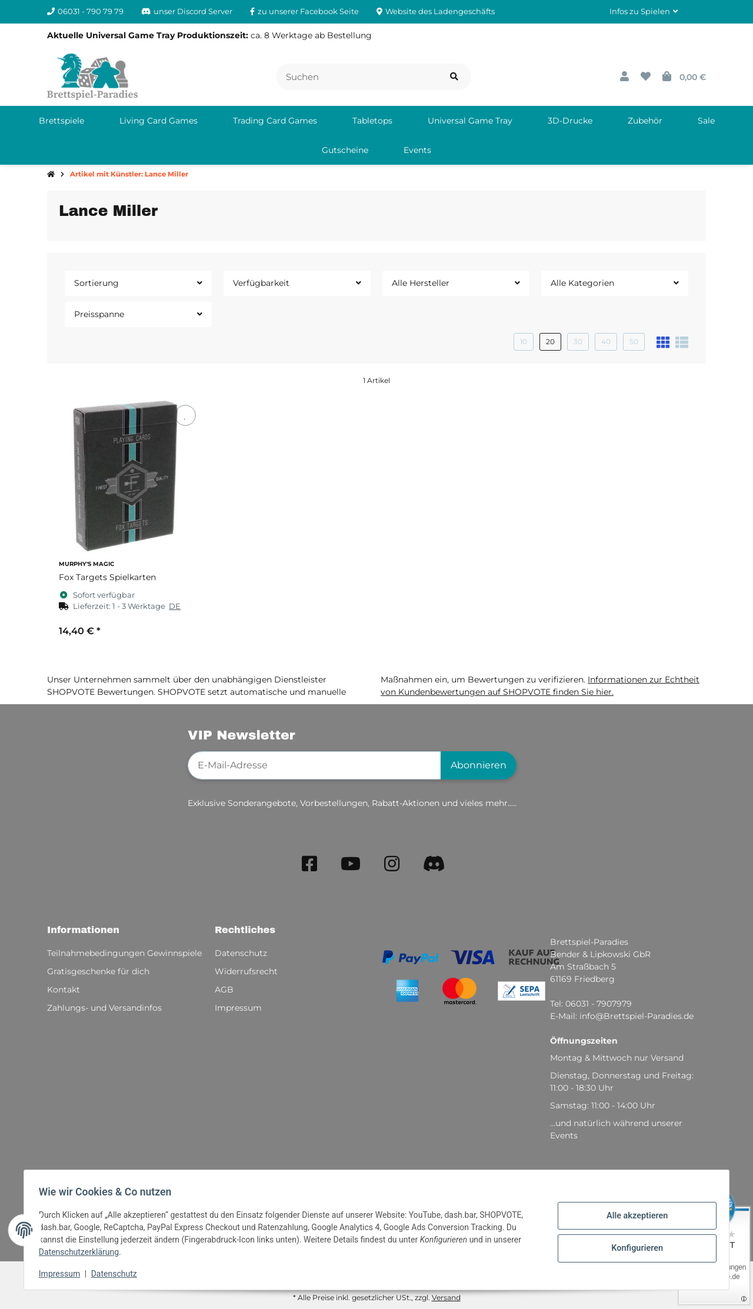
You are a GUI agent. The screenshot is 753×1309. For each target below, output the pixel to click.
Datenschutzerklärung (83, 1252)
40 (606, 341)
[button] (643, 12)
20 (550, 341)
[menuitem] (61, 120)
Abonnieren (479, 765)
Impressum (63, 1273)
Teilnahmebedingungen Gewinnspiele (124, 953)
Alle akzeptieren (632, 1216)
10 (523, 341)
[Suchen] (357, 77)
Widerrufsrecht (246, 971)
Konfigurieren (633, 1247)
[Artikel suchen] (454, 77)
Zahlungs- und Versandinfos (104, 1007)
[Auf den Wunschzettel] (185, 415)
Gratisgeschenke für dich (98, 971)
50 (633, 341)
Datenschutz (118, 1273)
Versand (446, 1297)
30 (578, 341)
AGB (224, 989)
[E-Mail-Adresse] (314, 765)
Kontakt (63, 989)
